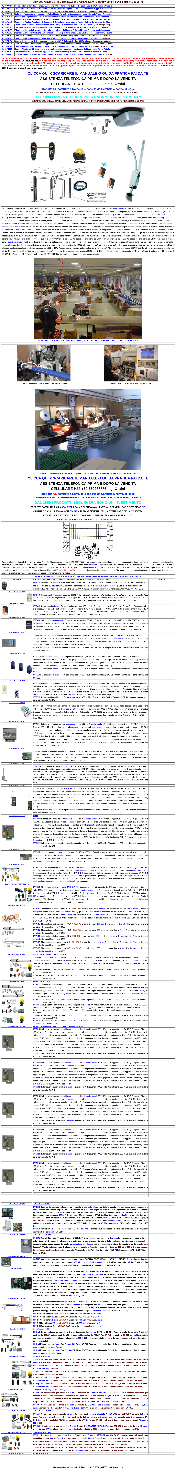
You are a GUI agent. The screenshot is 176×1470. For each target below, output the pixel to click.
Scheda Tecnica (16, 1268)
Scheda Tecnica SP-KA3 (16, 1356)
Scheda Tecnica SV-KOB (16, 1411)
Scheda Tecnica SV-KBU (16, 1026)
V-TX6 (23, 653)
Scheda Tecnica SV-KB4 (41, 981)
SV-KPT (55, 1390)
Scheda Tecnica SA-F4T (17, 721)
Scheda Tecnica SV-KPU (16, 1390)
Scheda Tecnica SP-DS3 (17, 1329)
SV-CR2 (35, 816)
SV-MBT (55, 954)
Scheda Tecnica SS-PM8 (16, 1256)
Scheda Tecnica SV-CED (16, 1235)
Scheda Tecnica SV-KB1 (17, 981)
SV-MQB (63, 954)
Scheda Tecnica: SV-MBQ (42, 954)
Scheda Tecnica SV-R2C (17, 592)
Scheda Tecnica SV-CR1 (17, 785)
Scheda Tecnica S (15, 653)
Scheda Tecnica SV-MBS (16, 954)
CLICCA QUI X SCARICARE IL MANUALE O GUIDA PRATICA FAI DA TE (88, 73)
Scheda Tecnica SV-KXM (16, 1432)
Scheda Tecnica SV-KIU (17, 1453)
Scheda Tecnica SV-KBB (16, 905)
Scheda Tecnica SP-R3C (16, 617)
